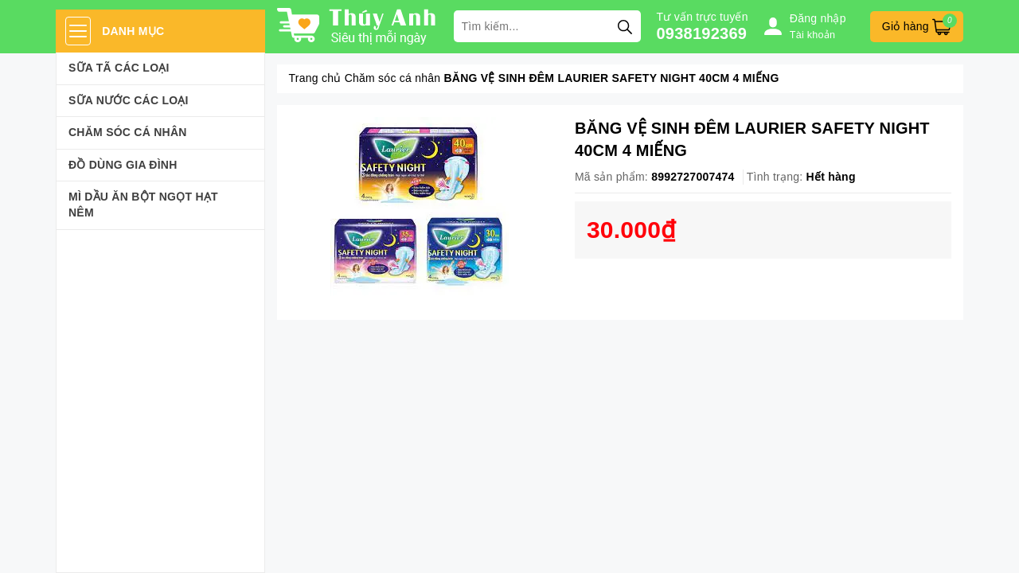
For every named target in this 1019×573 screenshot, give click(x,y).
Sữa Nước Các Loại (128, 100)
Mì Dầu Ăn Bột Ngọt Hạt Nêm (143, 204)
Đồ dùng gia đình (123, 164)
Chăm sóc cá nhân (127, 132)
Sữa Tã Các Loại (119, 67)
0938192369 (702, 33)
